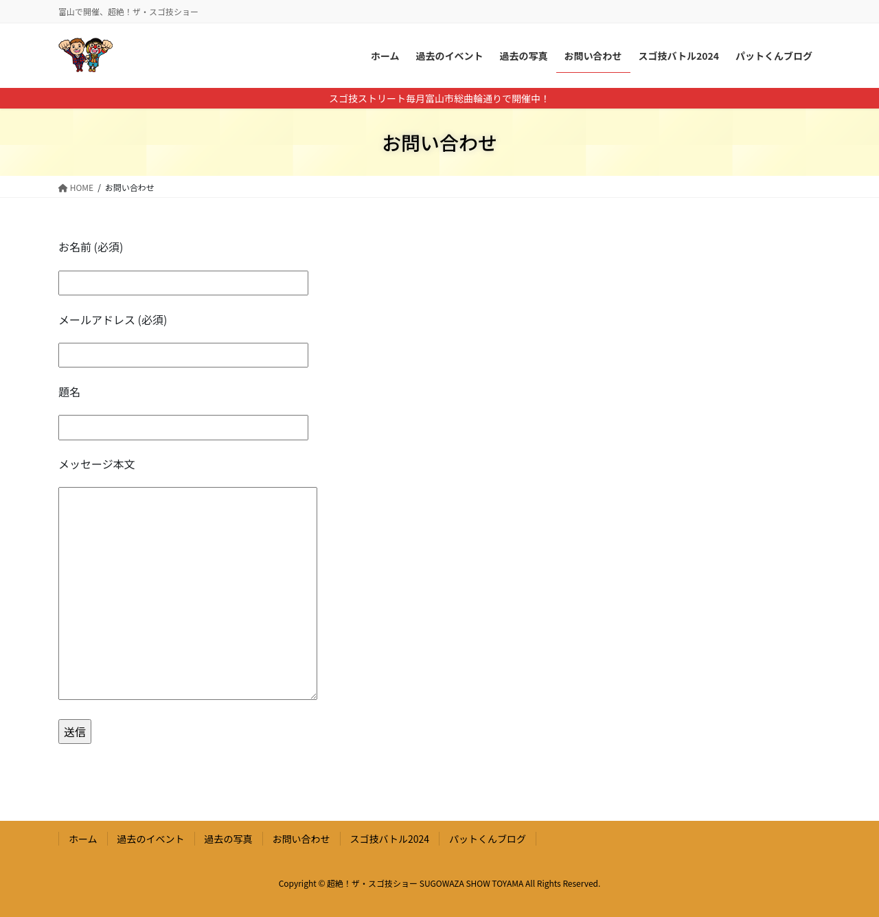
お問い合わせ (301, 839)
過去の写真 (229, 839)
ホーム (83, 839)
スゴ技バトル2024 (390, 839)
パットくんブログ (487, 839)
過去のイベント (151, 839)
